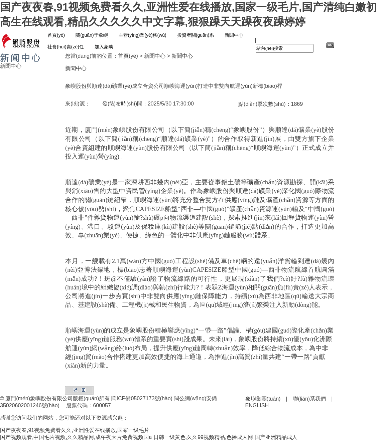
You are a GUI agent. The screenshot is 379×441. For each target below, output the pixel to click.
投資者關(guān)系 (195, 35)
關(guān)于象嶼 (92, 35)
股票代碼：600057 (88, 405)
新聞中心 (234, 35)
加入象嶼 (104, 46)
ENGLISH (257, 405)
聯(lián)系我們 (309, 399)
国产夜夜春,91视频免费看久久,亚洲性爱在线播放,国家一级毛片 (74, 430)
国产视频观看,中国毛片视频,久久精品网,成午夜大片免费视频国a (76, 437)
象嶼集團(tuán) (263, 399)
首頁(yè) (56, 35)
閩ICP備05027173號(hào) (141, 398)
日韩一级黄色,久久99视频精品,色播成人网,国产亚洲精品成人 (225, 437)
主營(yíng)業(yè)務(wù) (142, 35)
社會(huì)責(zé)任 (65, 46)
